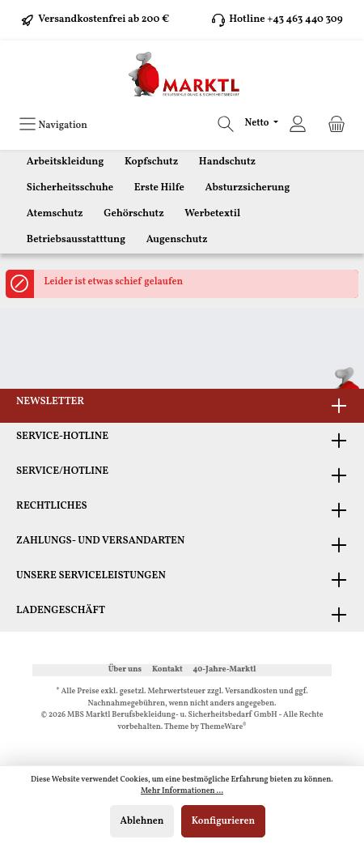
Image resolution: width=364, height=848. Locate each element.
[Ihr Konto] (297, 125)
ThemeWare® (224, 727)
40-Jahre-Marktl (224, 669)
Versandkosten (251, 691)
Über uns (125, 669)
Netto (258, 123)
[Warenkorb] (336, 125)
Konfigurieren (223, 821)
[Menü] (53, 125)
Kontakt (167, 669)
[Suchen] (225, 125)
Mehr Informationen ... (182, 791)
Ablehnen (142, 821)
